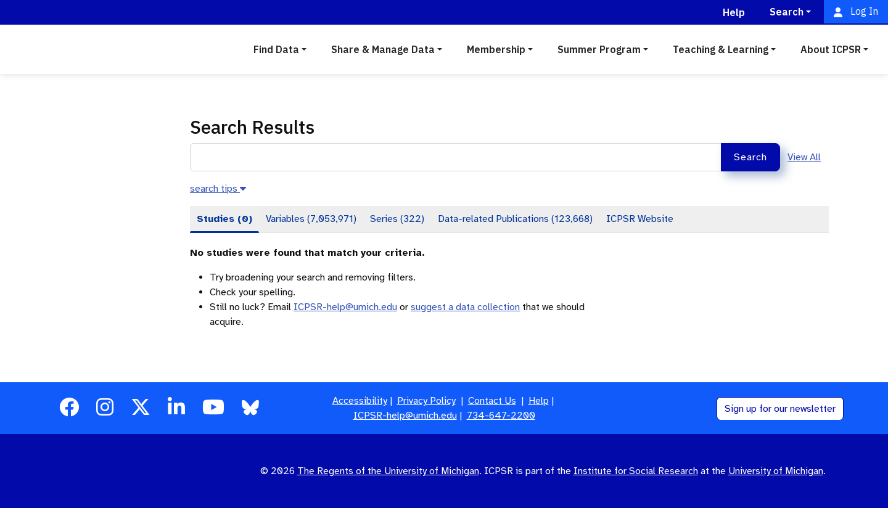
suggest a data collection (465, 307)
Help (538, 401)
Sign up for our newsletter (780, 409)
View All (804, 157)
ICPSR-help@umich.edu (345, 307)
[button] (218, 188)
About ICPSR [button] (830, 49)
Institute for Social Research (636, 471)
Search (750, 157)
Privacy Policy (426, 401)
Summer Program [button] (599, 49)
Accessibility (359, 401)
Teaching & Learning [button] (720, 49)
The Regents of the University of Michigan (388, 471)
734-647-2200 (501, 415)
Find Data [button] (276, 49)
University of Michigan (775, 471)
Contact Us (492, 401)
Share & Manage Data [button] (383, 49)
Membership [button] (496, 49)
